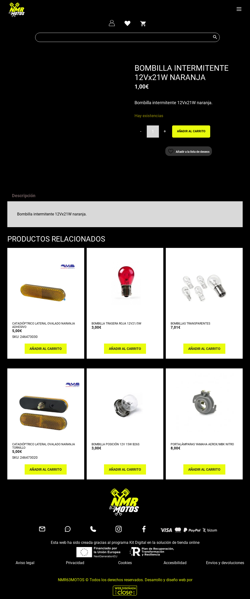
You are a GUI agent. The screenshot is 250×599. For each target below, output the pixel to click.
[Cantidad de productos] (153, 131)
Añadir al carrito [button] (46, 345)
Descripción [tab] (23, 191)
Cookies (125, 559)
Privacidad (75, 559)
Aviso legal (25, 559)
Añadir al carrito (191, 131)
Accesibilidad (175, 559)
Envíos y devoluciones (225, 559)
